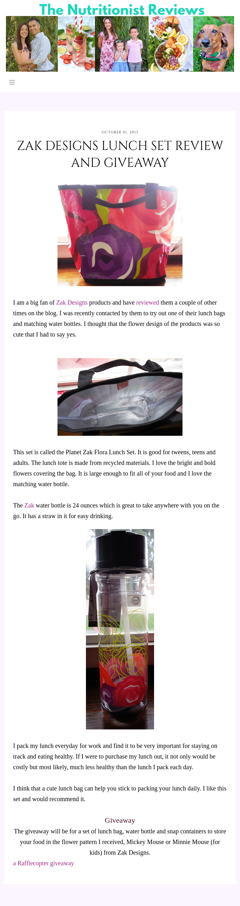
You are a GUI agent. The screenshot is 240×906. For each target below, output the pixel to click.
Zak (29, 505)
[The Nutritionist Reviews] (120, 70)
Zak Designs (72, 302)
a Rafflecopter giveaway (43, 863)
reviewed (147, 302)
